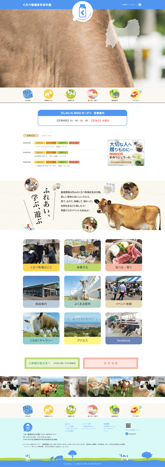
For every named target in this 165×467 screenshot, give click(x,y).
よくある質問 (69, 431)
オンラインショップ (89, 428)
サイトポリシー (109, 428)
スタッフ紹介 (86, 424)
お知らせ (68, 424)
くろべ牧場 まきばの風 (82, 11)
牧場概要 (107, 424)
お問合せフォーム (109, 426)
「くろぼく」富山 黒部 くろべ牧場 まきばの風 (37, 5)
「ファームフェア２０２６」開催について (50, 147)
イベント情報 (69, 426)
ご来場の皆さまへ (88, 426)
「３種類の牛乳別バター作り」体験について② (52, 166)
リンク (106, 431)
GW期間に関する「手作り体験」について (50, 156)
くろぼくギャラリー (71, 428)
